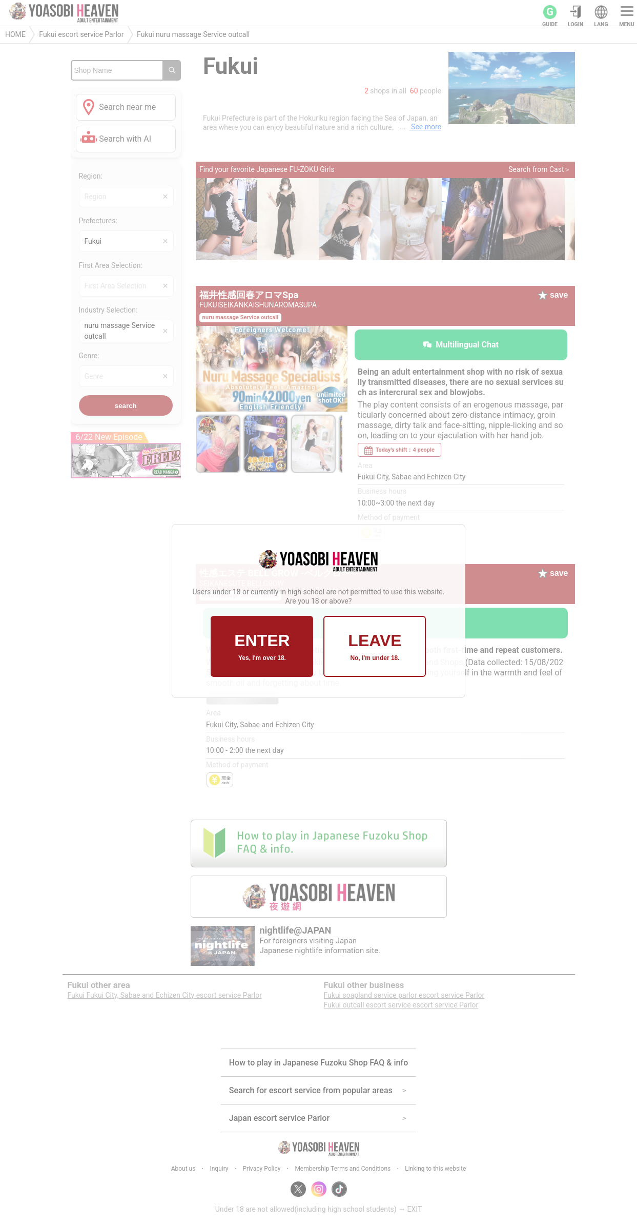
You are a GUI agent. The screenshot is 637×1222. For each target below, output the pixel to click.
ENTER (262, 646)
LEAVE (374, 646)
